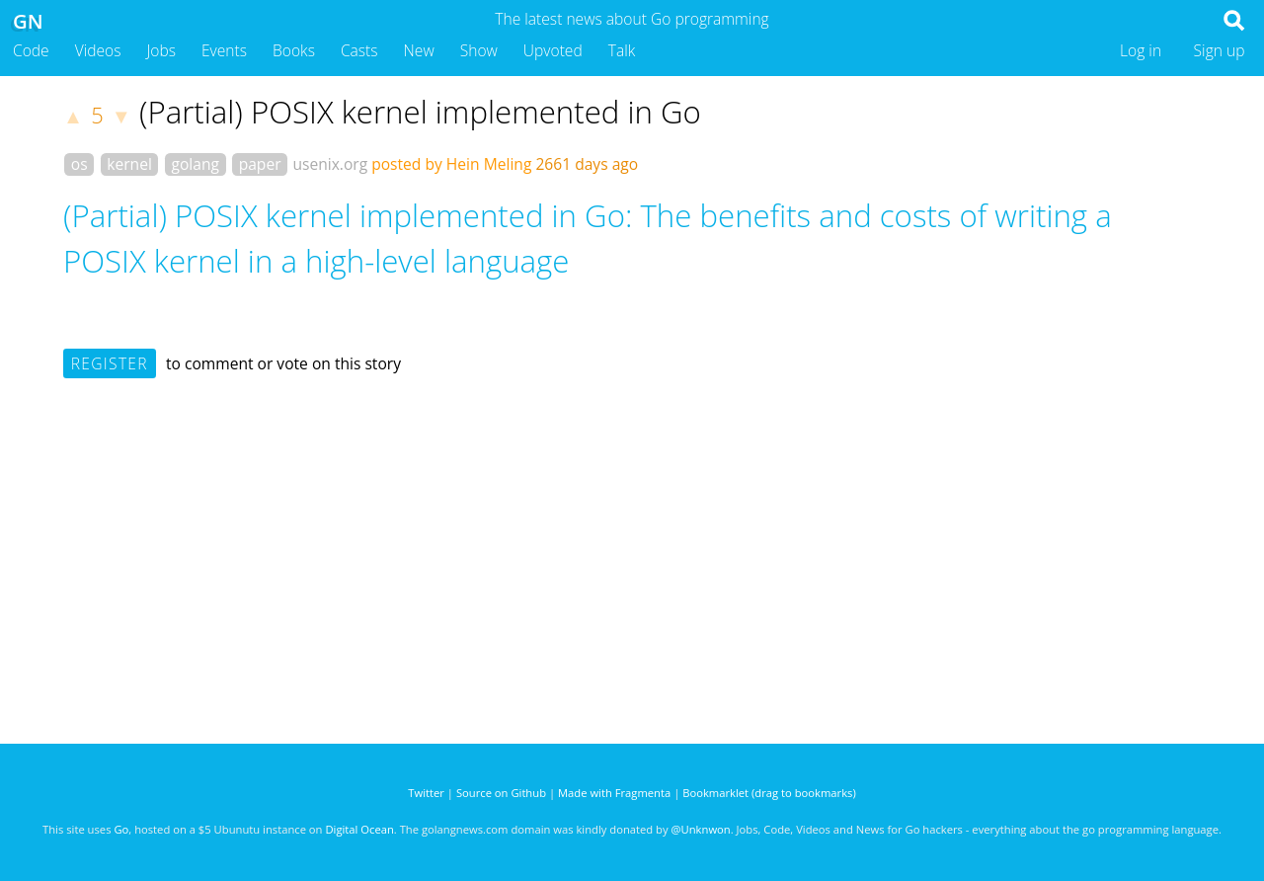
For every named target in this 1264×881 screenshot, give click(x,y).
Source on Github (501, 792)
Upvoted (553, 50)
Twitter (426, 792)
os (79, 164)
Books (294, 50)
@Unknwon (701, 829)
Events (224, 50)
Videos (98, 50)
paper (260, 164)
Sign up (1219, 50)
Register (109, 363)
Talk (622, 50)
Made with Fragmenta (614, 792)
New (419, 50)
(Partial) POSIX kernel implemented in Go (420, 111)
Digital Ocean (359, 829)
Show (479, 50)
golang (195, 164)
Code (31, 50)
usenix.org (329, 164)
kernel (129, 164)
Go (121, 829)
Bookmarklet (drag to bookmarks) (768, 792)
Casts (359, 50)
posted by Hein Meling (451, 164)
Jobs (161, 50)
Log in (1140, 50)
